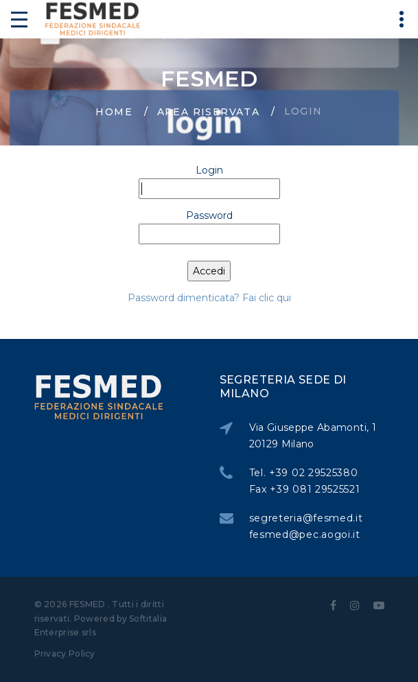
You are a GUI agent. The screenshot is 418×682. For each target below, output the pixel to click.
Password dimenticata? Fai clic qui (209, 298)
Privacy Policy (64, 653)
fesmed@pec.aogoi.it (306, 534)
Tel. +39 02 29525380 (305, 473)
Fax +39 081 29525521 (306, 489)
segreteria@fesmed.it (308, 518)
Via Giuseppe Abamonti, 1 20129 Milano (314, 435)
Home (113, 112)
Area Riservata (208, 112)
